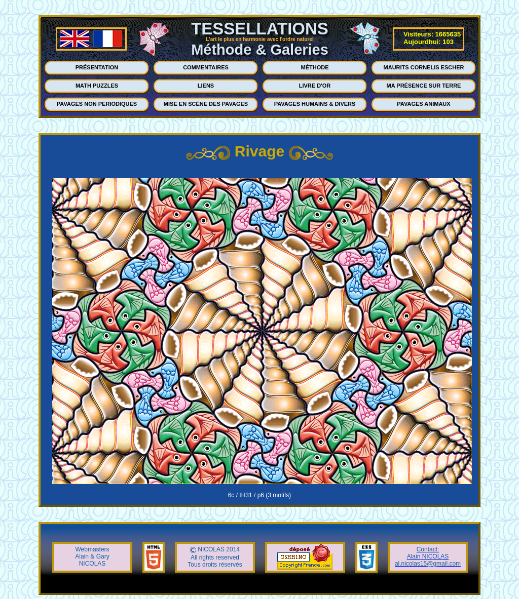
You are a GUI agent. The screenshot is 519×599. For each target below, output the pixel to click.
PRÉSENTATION (97, 67)
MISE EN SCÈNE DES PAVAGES (206, 104)
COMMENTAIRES (206, 67)
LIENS (206, 86)
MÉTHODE (315, 67)
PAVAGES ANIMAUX (423, 104)
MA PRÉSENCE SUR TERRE (424, 86)
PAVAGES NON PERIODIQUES (97, 104)
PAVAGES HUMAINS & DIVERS (315, 104)
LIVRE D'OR (315, 86)
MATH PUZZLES (97, 86)
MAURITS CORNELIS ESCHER (424, 67)
